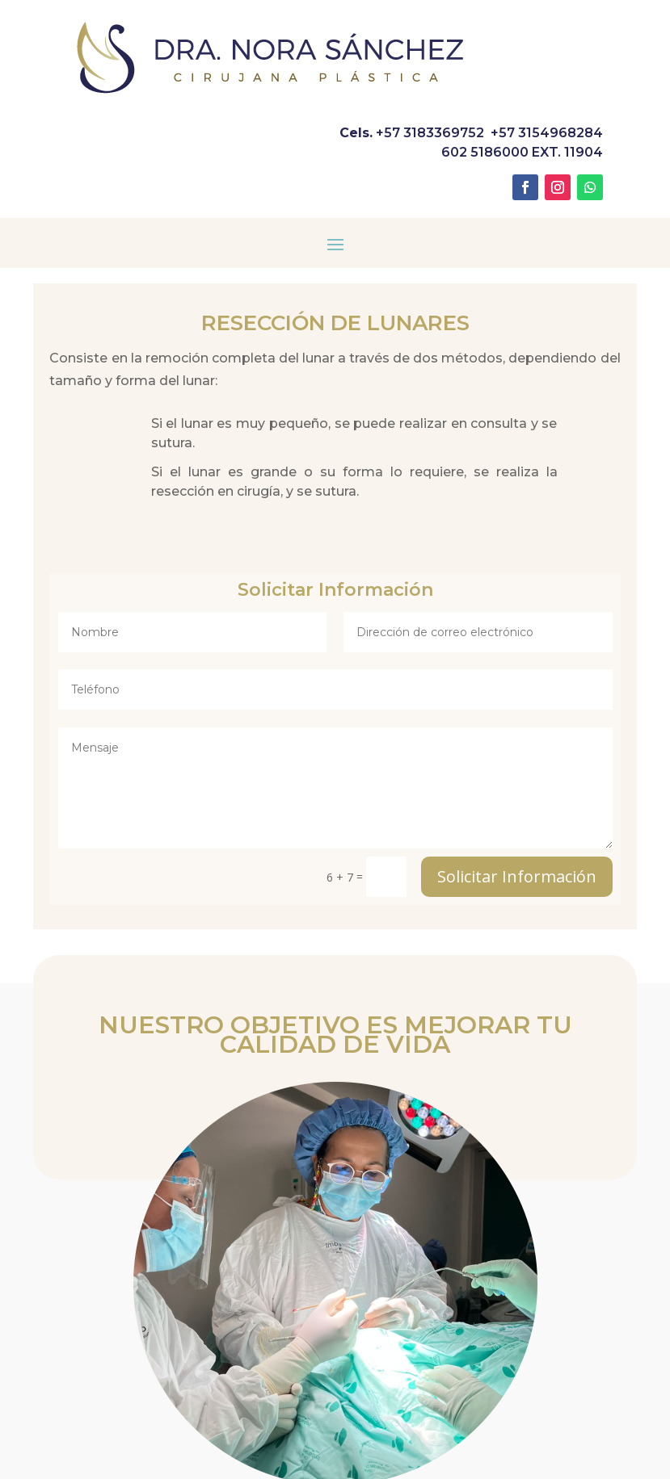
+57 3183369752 (430, 132)
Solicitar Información (516, 876)
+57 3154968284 (547, 132)
